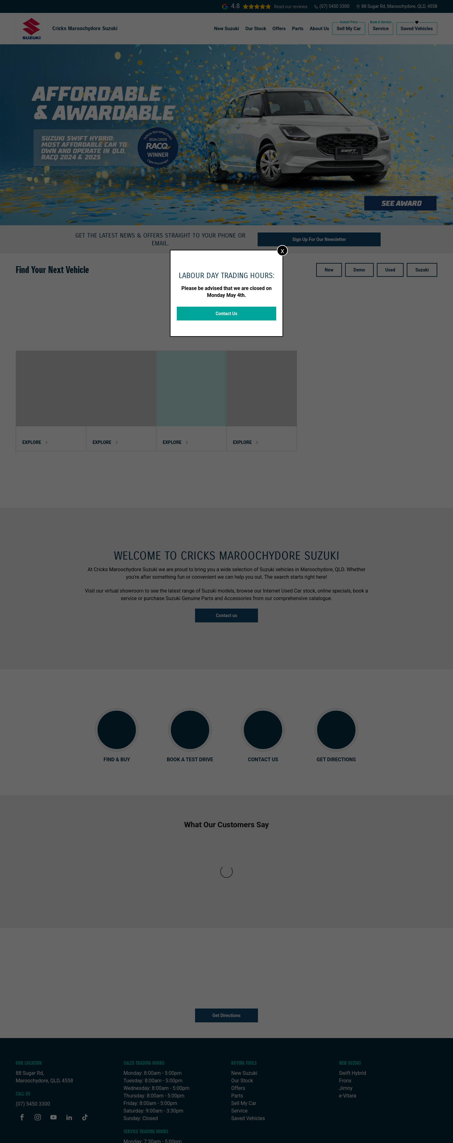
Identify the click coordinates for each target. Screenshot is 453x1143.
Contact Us (226, 313)
